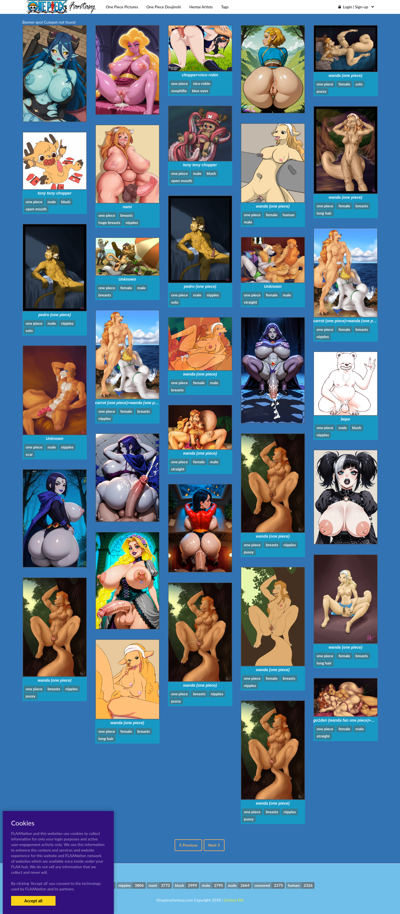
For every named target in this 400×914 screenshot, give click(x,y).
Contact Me (234, 900)
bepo (345, 419)
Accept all (33, 900)
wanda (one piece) (345, 75)
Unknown (272, 286)
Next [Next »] (214, 845)
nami (127, 207)
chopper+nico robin (200, 75)
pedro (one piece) (200, 286)
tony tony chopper (200, 165)
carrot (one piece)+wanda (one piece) (347, 321)
